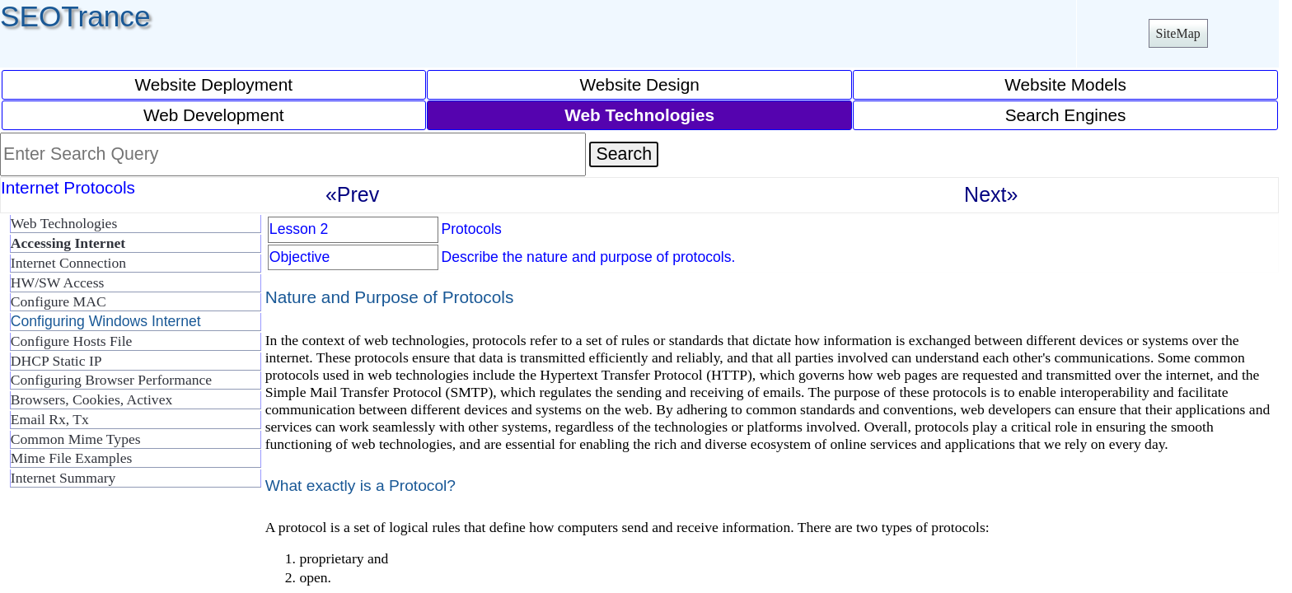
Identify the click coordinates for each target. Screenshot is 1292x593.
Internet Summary (63, 477)
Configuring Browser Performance (111, 379)
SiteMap (1178, 33)
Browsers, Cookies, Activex (91, 399)
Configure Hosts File (72, 341)
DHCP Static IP (56, 361)
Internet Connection (68, 262)
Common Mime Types (76, 439)
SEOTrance (75, 16)
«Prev (352, 194)
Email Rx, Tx (50, 419)
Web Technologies (64, 223)
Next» (991, 194)
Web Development (213, 114)
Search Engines (1065, 114)
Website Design (640, 84)
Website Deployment (213, 84)
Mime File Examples (72, 458)
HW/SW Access (58, 282)
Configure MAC (58, 301)
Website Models (1065, 84)
